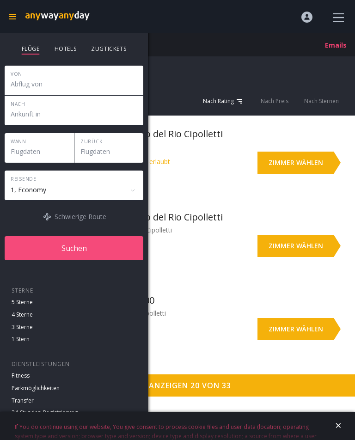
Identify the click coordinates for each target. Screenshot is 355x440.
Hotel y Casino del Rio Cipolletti (156, 134)
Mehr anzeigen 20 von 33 (177, 385)
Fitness (21, 375)
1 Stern (21, 339)
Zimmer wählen (296, 162)
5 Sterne (22, 302)
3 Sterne (22, 327)
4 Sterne (22, 314)
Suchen (74, 248)
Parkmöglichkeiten (36, 388)
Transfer (23, 400)
